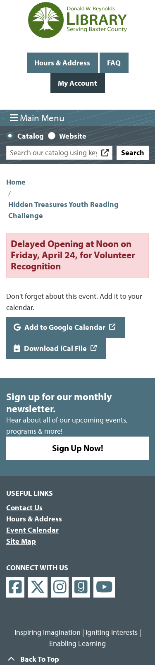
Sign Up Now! (77, 447)
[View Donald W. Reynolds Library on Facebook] (15, 587)
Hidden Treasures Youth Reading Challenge (63, 209)
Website (72, 136)
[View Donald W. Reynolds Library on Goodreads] (81, 587)
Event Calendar (32, 530)
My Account (77, 83)
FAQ (114, 62)
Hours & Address (62, 62)
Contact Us (24, 507)
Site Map (21, 541)
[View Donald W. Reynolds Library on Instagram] (60, 587)
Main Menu (37, 118)
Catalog (30, 136)
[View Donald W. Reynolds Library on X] (38, 587)
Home (16, 182)
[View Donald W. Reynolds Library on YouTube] (104, 587)
